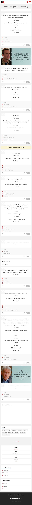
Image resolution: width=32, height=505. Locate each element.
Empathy (11, 78)
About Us (10, 495)
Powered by (6, 264)
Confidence (5, 170)
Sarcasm (10, 106)
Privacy (14, 495)
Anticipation (5, 106)
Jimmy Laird (5, 76)
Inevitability (10, 310)
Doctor (4, 282)
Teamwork (8, 231)
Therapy (14, 106)
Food (4, 41)
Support (14, 78)
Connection (5, 253)
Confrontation (6, 396)
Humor (4, 139)
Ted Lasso (4, 430)
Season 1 (5, 483)
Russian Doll (10, 432)
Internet (10, 41)
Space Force (22, 432)
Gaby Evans (5, 475)
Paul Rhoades (6, 39)
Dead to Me (4, 432)
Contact (22, 495)
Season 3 (5, 488)
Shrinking (5, 37)
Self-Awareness (13, 359)
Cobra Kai (16, 432)
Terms (18, 495)
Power (12, 139)
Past (10, 396)
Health (7, 41)
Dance (4, 195)
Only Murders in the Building (17, 430)
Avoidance (5, 310)
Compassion (6, 78)
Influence (8, 139)
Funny (12, 170)
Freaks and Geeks (5, 434)
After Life (25, 430)
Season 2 (5, 486)
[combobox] (16, 10)
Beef (9, 430)
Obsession (15, 310)
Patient (8, 282)
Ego (9, 170)
